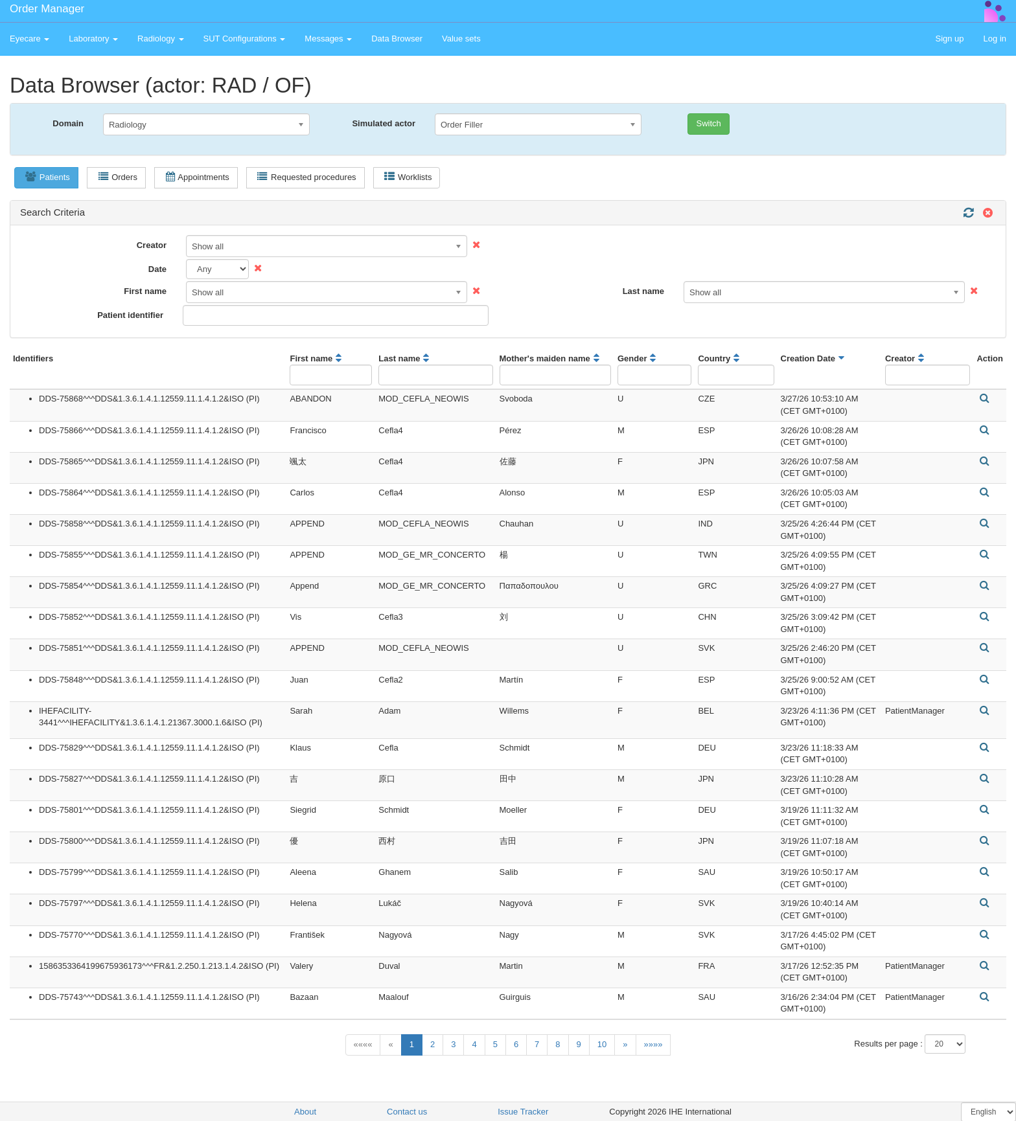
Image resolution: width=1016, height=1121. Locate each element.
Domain (68, 123)
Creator (152, 245)
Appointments (197, 177)
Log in (995, 38)
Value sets (461, 38)
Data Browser (396, 38)
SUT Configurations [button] (244, 38)
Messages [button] (328, 38)
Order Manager (47, 9)
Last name (643, 291)
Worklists (408, 177)
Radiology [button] (160, 38)
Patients (47, 177)
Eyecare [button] (29, 38)
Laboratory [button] (93, 38)
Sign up (949, 38)
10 (601, 1044)
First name (145, 291)
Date (157, 269)
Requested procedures (306, 177)
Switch (708, 123)
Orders (117, 177)
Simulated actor (383, 123)
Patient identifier (130, 315)
